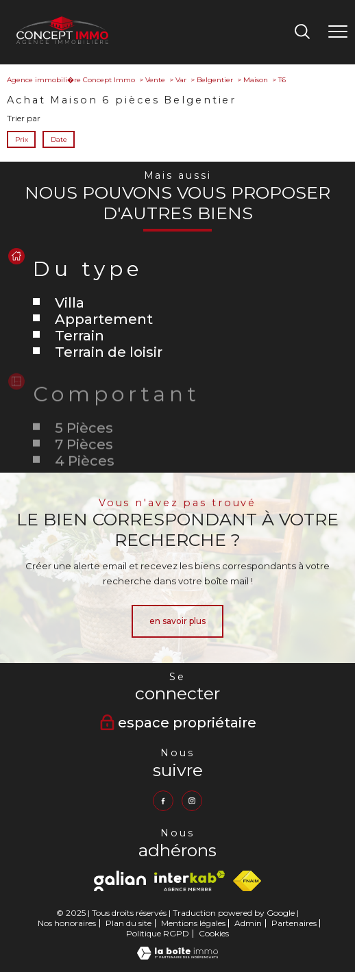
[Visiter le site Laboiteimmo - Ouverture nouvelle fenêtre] (177, 956)
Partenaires (294, 923)
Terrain (79, 335)
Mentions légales (193, 923)
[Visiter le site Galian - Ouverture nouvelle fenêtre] (120, 881)
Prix (21, 139)
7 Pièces (84, 465)
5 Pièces (84, 448)
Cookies (214, 933)
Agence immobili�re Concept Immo (71, 79)
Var (180, 79)
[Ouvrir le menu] (338, 32)
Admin (248, 923)
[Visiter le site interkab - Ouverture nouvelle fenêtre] (189, 881)
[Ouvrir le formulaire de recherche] (302, 32)
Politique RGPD (157, 933)
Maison (255, 79)
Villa (69, 303)
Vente (155, 79)
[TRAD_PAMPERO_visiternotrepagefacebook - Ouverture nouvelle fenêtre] (163, 800)
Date (58, 139)
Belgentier (215, 79)
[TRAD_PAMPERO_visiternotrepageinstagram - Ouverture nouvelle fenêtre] (192, 800)
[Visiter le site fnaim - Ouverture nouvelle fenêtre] (247, 881)
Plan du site (128, 923)
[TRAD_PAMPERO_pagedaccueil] (62, 41)
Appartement (104, 319)
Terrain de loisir (108, 352)
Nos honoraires (67, 923)
